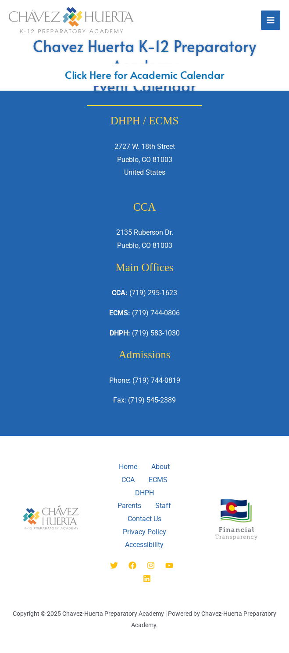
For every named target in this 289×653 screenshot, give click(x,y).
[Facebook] (132, 565)
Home (128, 466)
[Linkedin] (147, 578)
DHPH (144, 493)
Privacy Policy (144, 532)
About (160, 466)
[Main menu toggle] (270, 20)
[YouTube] (169, 565)
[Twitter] (114, 565)
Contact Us (144, 519)
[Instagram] (151, 565)
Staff (163, 505)
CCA (128, 480)
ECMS (158, 480)
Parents (129, 505)
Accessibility (144, 545)
